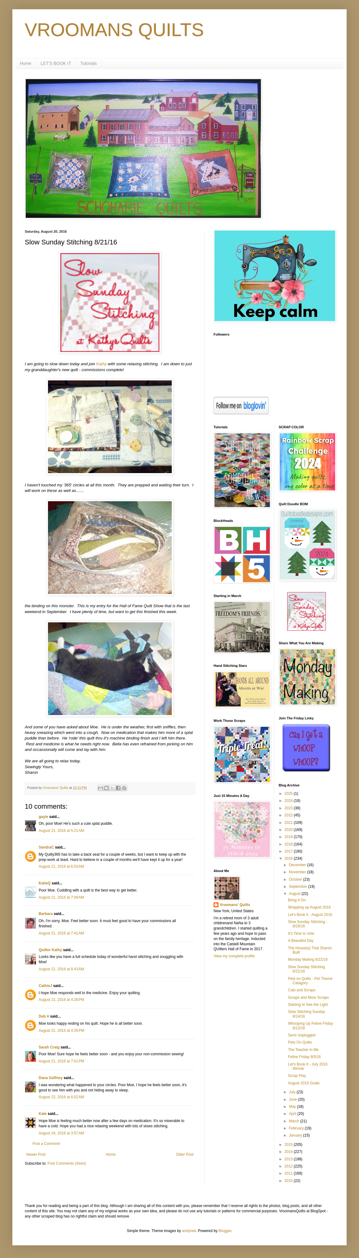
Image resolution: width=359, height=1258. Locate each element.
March (294, 1121)
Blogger (224, 1231)
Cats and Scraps (301, 990)
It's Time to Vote (301, 933)
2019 (289, 837)
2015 (289, 1144)
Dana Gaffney (51, 1078)
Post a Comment (46, 1144)
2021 (289, 822)
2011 (289, 1173)
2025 (289, 793)
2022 (289, 815)
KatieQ (45, 883)
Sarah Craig (49, 1047)
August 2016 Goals (303, 1083)
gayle (43, 817)
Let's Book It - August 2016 (310, 915)
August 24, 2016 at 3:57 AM (61, 1133)
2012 (289, 1166)
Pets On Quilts (300, 1042)
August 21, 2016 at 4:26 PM (61, 1000)
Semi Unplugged (301, 1035)
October (296, 879)
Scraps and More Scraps (308, 997)
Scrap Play (297, 1076)
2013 (289, 1159)
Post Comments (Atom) (66, 1163)
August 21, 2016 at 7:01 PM (61, 1061)
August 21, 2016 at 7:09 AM (61, 897)
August (295, 894)
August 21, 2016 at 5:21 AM (61, 830)
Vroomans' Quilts (235, 905)
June (293, 1099)
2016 (289, 858)
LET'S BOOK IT (56, 63)
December (298, 865)
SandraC (46, 847)
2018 (289, 844)
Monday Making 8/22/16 (307, 959)
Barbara (46, 914)
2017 (289, 851)
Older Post (184, 1154)
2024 (289, 800)
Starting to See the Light (308, 1004)
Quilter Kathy (50, 950)
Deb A (44, 1016)
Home (25, 63)
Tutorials (88, 63)
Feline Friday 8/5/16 (304, 1057)
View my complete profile (234, 956)
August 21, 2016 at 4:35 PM (61, 1030)
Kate (43, 1114)
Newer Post (35, 1154)
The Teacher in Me (303, 1050)
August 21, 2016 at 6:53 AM (61, 866)
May (293, 1106)
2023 (289, 808)
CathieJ (45, 986)
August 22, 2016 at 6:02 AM (61, 1097)
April (293, 1114)
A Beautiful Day (300, 940)
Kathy (101, 364)
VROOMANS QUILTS (114, 29)
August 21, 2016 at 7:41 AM (61, 933)
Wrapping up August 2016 (309, 907)
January (296, 1135)
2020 (289, 830)
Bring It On (296, 900)
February (297, 1128)
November (298, 872)
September (298, 886)
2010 (289, 1181)
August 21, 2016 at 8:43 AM (61, 969)
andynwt (189, 1231)
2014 (289, 1152)
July (292, 1092)
